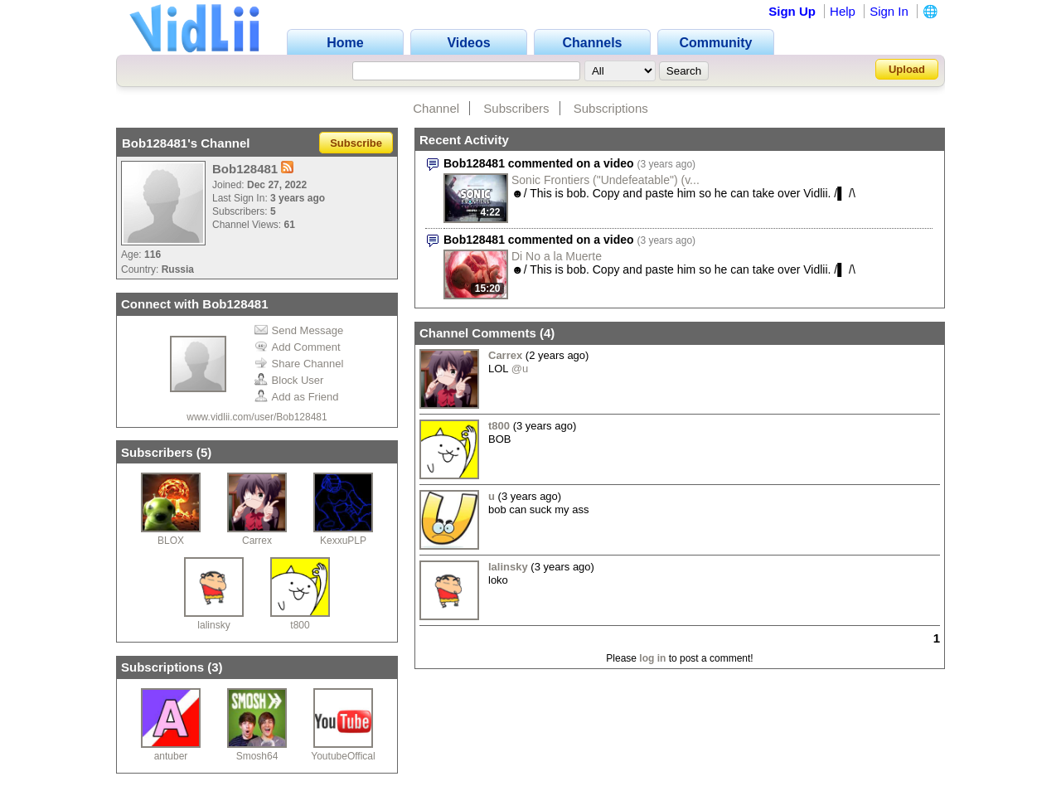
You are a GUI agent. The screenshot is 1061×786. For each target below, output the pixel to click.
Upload (907, 69)
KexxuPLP (343, 540)
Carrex (257, 540)
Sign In (889, 11)
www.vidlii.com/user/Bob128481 (257, 417)
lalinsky (213, 625)
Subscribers (516, 108)
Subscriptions (611, 108)
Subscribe (356, 143)
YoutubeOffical (343, 756)
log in (652, 658)
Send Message (299, 330)
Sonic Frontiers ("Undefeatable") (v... (605, 180)
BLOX (170, 540)
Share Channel (299, 363)
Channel (436, 108)
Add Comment (297, 347)
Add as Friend (296, 397)
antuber (171, 756)
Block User (289, 380)
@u (519, 368)
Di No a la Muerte (556, 256)
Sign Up (792, 11)
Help (842, 11)
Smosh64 (257, 756)
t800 (299, 625)
